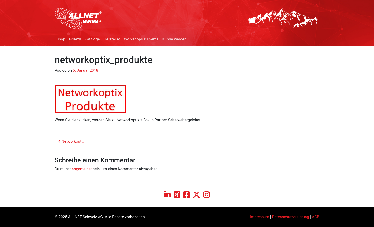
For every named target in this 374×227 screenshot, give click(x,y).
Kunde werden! (174, 39)
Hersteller (112, 39)
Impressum (259, 217)
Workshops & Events (141, 39)
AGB (315, 217)
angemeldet (82, 169)
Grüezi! (75, 39)
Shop (61, 39)
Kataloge (92, 39)
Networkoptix (71, 141)
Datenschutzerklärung (290, 217)
